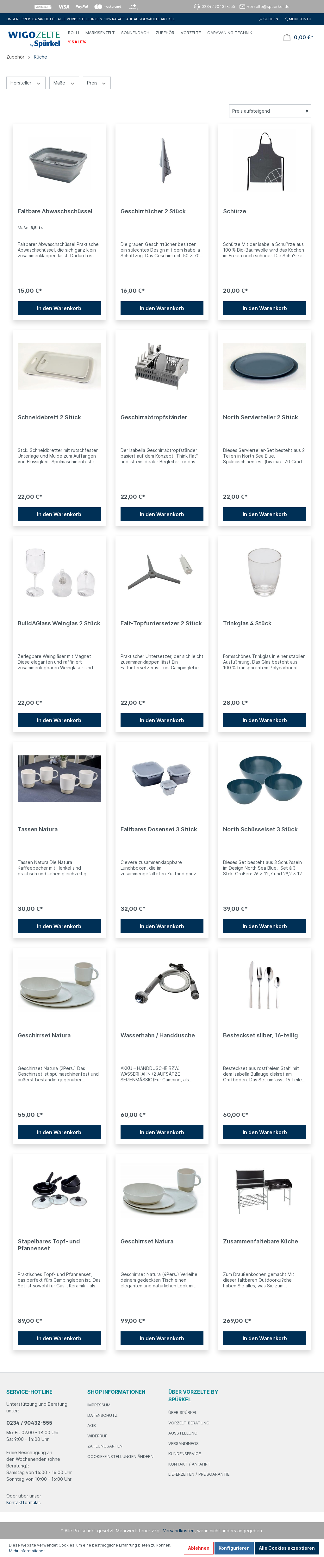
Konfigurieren (234, 1548)
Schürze (234, 211)
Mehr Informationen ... (29, 1550)
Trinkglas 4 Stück (247, 623)
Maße (64, 82)
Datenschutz (102, 1415)
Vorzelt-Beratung (188, 1422)
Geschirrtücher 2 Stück (153, 211)
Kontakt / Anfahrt (189, 1463)
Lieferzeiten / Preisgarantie (198, 1474)
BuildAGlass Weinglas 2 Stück (59, 623)
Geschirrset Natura (44, 1035)
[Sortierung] (270, 110)
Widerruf (97, 1435)
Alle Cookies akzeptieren (287, 1548)
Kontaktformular (23, 1502)
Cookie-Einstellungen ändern (120, 1456)
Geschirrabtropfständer (154, 417)
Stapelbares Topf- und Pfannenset (49, 1245)
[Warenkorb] (298, 37)
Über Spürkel (182, 1412)
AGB (91, 1425)
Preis (97, 82)
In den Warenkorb (59, 308)
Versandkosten (179, 1530)
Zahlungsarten (104, 1445)
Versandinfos (183, 1443)
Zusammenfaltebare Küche (260, 1241)
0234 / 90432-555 (29, 1423)
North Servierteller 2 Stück (260, 417)
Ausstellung (182, 1432)
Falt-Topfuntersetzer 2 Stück (161, 623)
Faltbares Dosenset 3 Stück (159, 829)
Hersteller (25, 82)
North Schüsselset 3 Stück (260, 829)
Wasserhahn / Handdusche (158, 1035)
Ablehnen (198, 1548)
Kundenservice (184, 1453)
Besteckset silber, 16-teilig (260, 1035)
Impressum (98, 1404)
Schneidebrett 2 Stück (49, 417)
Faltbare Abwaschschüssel (55, 211)
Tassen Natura (38, 829)
